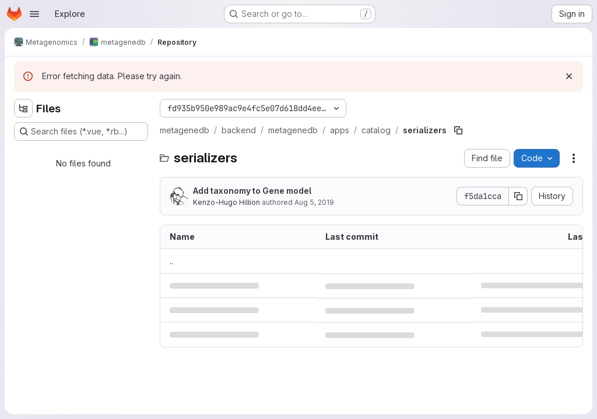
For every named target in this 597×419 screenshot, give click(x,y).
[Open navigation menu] (34, 14)
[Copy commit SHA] (518, 196)
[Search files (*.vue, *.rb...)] (81, 131)
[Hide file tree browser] (23, 108)
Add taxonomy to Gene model (252, 191)
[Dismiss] (569, 76)
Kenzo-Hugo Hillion (226, 202)
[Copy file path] (458, 130)
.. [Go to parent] (171, 261)
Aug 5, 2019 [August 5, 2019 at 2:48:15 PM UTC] (314, 202)
